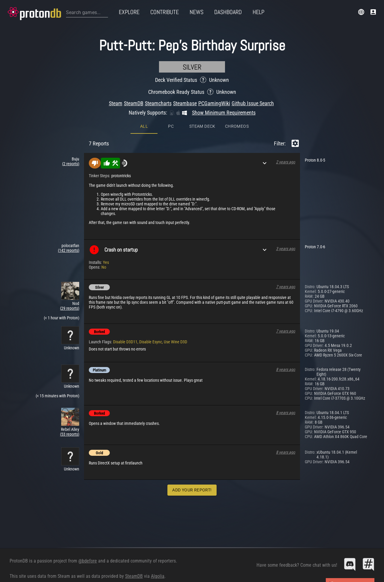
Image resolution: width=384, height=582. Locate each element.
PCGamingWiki (214, 103)
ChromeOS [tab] (237, 126)
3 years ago (285, 248)
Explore (129, 12)
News (196, 12)
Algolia (157, 576)
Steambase (185, 103)
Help (258, 12)
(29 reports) (69, 308)
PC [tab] (171, 126)
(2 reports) (70, 163)
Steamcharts (158, 103)
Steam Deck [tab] (202, 126)
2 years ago (285, 162)
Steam (115, 103)
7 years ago (285, 286)
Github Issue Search (253, 103)
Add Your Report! (192, 490)
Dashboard (228, 12)
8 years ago (285, 369)
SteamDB (133, 103)
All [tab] (144, 126)
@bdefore (87, 561)
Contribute (164, 12)
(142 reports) (68, 250)
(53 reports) (69, 434)
